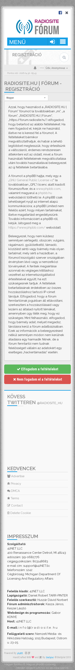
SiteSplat (50, 657)
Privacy (14, 483)
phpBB (20, 653)
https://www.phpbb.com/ (26, 227)
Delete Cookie (19, 513)
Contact (15, 505)
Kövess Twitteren (34, 399)
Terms (13, 498)
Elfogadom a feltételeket (37, 369)
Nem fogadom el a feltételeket (37, 379)
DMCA (13, 491)
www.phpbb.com (48, 189)
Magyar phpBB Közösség (41, 664)
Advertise (15, 476)
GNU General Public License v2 (31, 180)
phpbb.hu (45, 193)
